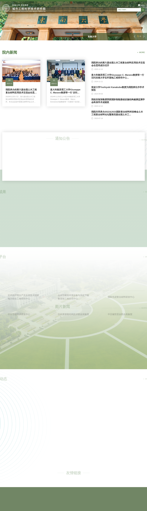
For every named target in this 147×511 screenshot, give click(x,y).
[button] (143, 36)
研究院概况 (22, 18)
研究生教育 (63, 18)
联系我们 (139, 18)
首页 (8, 18)
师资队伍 (36, 18)
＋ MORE (141, 52)
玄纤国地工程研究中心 (108, 18)
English (143, 5)
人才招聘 (125, 18)
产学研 (91, 18)
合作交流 (77, 18)
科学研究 (49, 18)
